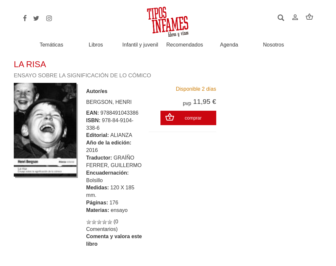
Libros (96, 45)
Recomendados (184, 45)
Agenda (229, 45)
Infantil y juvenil (140, 45)
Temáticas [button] (51, 45)
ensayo (119, 210)
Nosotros (273, 45)
